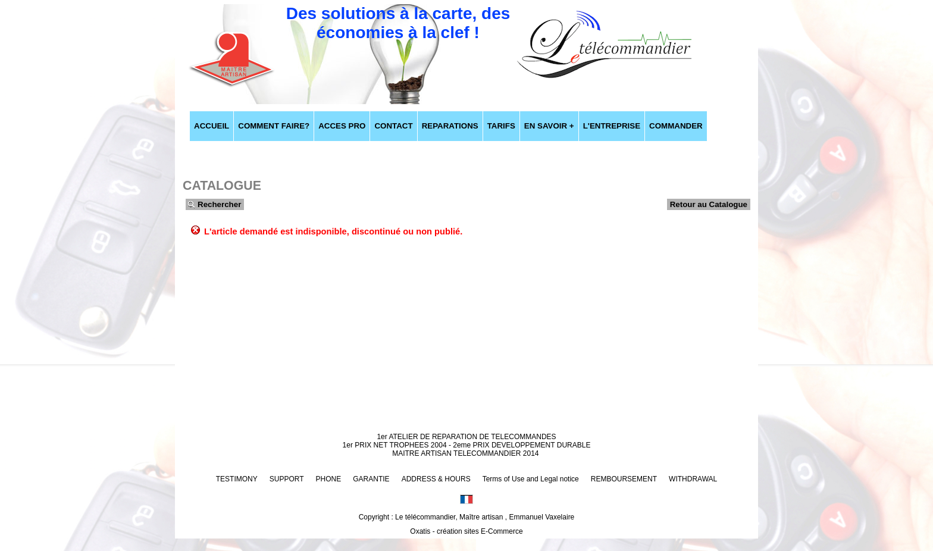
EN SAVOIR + (549, 125)
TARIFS (501, 125)
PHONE (329, 479)
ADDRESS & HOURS (436, 479)
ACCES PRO (341, 125)
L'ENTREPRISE (611, 125)
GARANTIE (371, 479)
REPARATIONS (450, 125)
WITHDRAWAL (693, 479)
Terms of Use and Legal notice (531, 479)
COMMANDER (676, 125)
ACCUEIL (211, 125)
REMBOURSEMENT (624, 479)
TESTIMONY (237, 479)
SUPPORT (287, 479)
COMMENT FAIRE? (273, 125)
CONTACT (393, 125)
